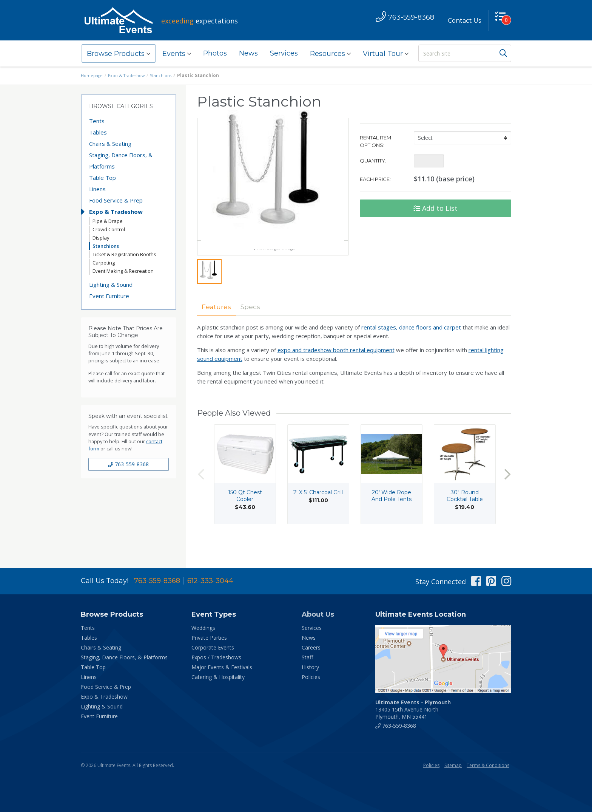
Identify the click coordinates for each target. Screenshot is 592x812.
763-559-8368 (128, 464)
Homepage (93, 75)
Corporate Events (212, 647)
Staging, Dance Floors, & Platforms (121, 160)
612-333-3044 (210, 581)
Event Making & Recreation (123, 271)
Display (100, 237)
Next (507, 493)
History (310, 667)
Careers (311, 647)
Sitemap (453, 765)
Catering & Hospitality (218, 677)
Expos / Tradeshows (216, 657)
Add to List (435, 208)
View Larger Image (272, 265)
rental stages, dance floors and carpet (411, 346)
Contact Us (461, 20)
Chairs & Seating (110, 143)
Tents (97, 121)
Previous (201, 493)
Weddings (203, 627)
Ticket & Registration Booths (124, 254)
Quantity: (373, 161)
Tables (98, 132)
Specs (262, 325)
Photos (215, 53)
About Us (318, 614)
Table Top (102, 177)
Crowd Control (108, 229)
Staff (307, 657)
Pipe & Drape (107, 221)
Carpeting (103, 262)
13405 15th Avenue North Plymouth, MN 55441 (413, 709)
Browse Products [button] (118, 53)
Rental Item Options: (375, 141)
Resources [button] (330, 53)
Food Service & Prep (116, 200)
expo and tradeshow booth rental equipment (336, 369)
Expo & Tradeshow (130, 75)
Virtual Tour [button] (386, 53)
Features (220, 325)
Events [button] (176, 53)
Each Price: (375, 179)
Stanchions (167, 75)
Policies (311, 677)
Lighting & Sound (111, 284)
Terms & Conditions (488, 765)
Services (284, 53)
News (248, 53)
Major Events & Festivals (221, 667)
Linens (97, 189)
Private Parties (209, 637)
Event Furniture (109, 296)
